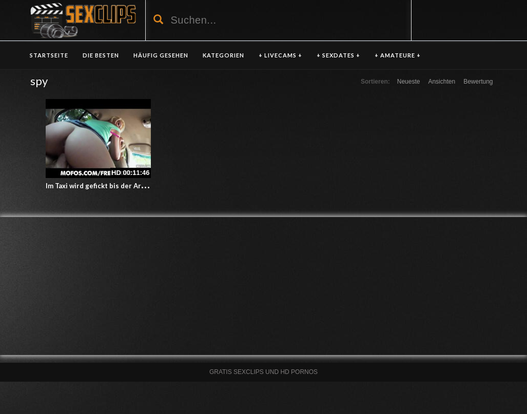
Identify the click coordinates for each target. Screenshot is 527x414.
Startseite (49, 55)
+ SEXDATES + (338, 55)
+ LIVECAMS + (280, 55)
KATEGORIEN (223, 55)
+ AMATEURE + (398, 55)
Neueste (408, 81)
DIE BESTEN (101, 55)
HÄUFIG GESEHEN (160, 55)
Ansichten (441, 81)
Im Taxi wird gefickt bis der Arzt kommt (108, 186)
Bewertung (478, 81)
